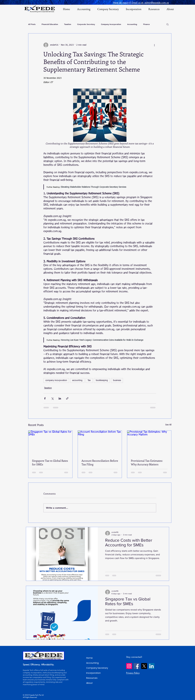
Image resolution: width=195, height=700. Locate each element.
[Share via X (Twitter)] (52, 398)
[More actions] (154, 45)
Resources (92, 677)
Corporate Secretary (86, 24)
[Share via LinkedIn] (59, 398)
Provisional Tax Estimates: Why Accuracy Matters (147, 462)
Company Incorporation (111, 24)
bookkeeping (102, 380)
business (117, 380)
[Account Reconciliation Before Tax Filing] (100, 443)
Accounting (132, 24)
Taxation (67, 24)
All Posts (31, 24)
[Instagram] (129, 666)
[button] (167, 24)
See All (168, 425)
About (89, 682)
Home (89, 657)
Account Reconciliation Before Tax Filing (100, 462)
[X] (144, 666)
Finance (146, 24)
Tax (89, 380)
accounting (77, 380)
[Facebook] (137, 666)
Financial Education (50, 24)
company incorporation (56, 380)
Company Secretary (97, 667)
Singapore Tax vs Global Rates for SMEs (50, 462)
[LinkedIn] (151, 666)
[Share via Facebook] (44, 398)
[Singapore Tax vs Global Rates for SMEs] (50, 443)
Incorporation (93, 672)
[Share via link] (67, 398)
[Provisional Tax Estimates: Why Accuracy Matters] (149, 443)
